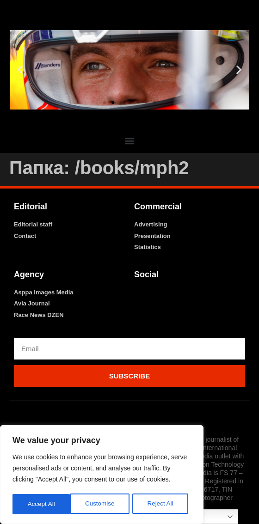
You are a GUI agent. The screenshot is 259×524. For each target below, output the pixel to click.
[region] (102, 475)
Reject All (102, 504)
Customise (42, 504)
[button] (20, 70)
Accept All (162, 504)
